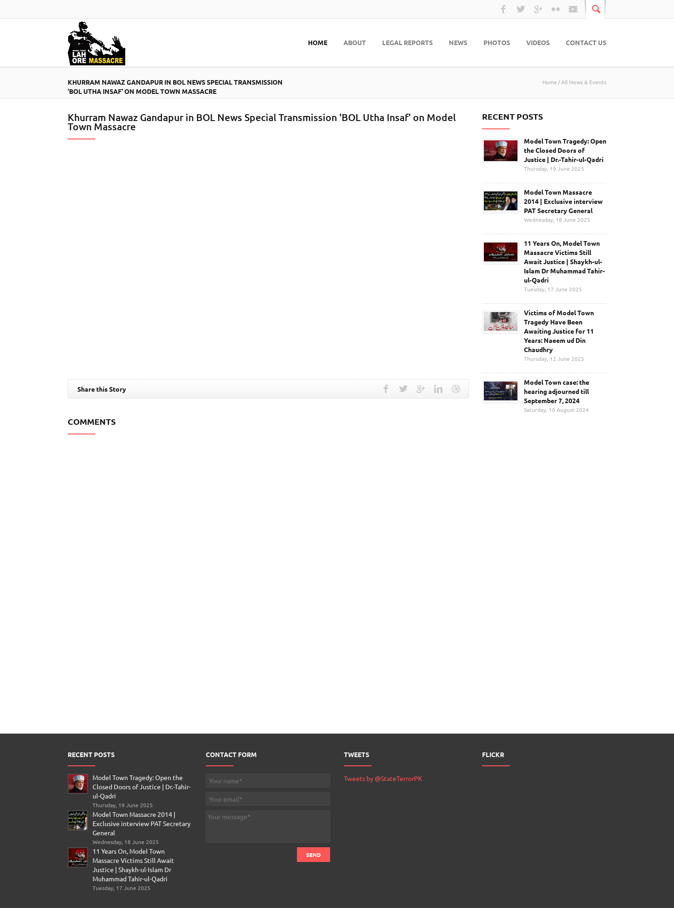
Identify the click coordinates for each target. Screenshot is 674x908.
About (354, 42)
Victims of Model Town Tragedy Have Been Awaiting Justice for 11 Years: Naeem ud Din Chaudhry (559, 330)
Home (317, 42)
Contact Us (586, 42)
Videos (538, 42)
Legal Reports (407, 42)
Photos (496, 42)
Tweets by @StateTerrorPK (383, 778)
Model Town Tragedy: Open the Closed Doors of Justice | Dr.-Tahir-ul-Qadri (565, 150)
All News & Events (583, 82)
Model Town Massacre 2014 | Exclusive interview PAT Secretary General (563, 201)
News (458, 42)
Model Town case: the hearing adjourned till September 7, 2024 (556, 391)
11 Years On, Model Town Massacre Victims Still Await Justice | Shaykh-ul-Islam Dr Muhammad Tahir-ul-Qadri (564, 261)
